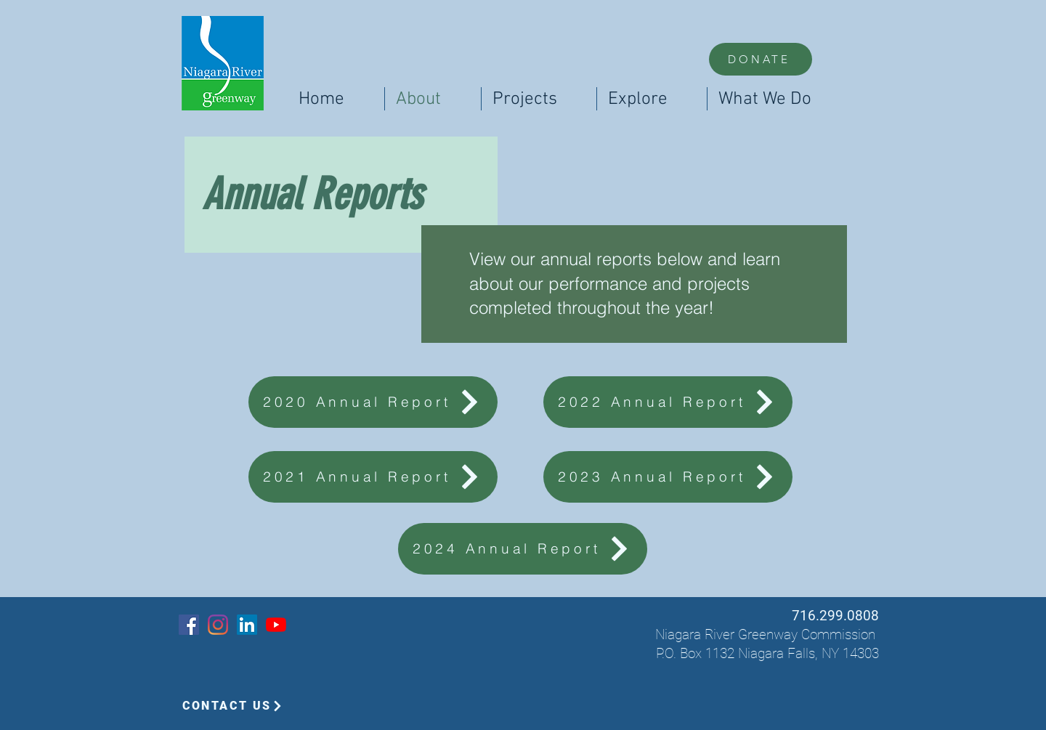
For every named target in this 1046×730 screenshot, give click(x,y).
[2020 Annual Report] (373, 402)
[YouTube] (276, 625)
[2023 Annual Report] (667, 477)
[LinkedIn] (247, 625)
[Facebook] (189, 625)
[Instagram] (218, 625)
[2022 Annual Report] (667, 402)
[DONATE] (760, 59)
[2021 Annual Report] (373, 477)
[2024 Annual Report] (522, 549)
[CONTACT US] (232, 706)
